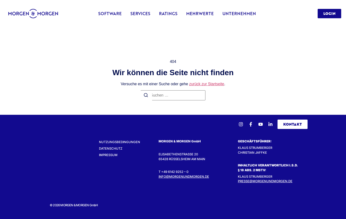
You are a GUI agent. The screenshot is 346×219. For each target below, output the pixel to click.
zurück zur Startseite (206, 84)
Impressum (108, 155)
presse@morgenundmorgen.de (265, 181)
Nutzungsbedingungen (119, 142)
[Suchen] (146, 96)
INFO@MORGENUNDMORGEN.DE (184, 176)
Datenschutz (110, 148)
